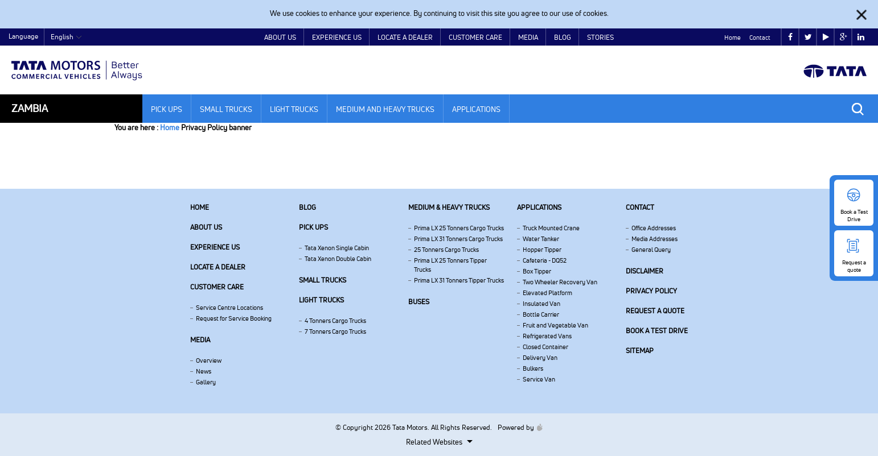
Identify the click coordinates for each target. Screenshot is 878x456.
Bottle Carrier (541, 314)
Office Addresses (653, 228)
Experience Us (337, 37)
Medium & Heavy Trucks (449, 207)
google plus (843, 37)
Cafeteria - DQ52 (545, 260)
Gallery (206, 382)
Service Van (539, 379)
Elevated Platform (547, 293)
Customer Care (475, 37)
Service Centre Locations (229, 308)
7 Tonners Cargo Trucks (335, 331)
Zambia (29, 108)
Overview (208, 360)
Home (732, 38)
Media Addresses (654, 239)
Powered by (517, 427)
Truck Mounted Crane (551, 228)
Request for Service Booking (234, 318)
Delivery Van (540, 358)
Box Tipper (537, 271)
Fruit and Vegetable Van (555, 325)
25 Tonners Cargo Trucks (446, 250)
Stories (600, 37)
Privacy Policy (651, 291)
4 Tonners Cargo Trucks (335, 321)
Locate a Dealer (405, 37)
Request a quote (655, 310)
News (203, 371)
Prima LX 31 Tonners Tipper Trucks (459, 280)
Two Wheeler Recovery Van (560, 282)
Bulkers (533, 368)
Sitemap (640, 350)
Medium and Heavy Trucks (385, 109)
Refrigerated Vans (547, 336)
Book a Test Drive (657, 330)
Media (528, 37)
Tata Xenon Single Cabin (337, 248)
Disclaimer (644, 271)
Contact (759, 38)
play (826, 37)
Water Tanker (541, 239)
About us (206, 227)
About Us (280, 37)
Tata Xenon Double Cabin (338, 259)
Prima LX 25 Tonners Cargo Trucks (459, 228)
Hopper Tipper (542, 250)
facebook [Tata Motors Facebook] (790, 37)
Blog (562, 37)
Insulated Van (541, 304)
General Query (651, 250)
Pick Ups (166, 109)
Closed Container (545, 347)
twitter (808, 37)
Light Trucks (294, 109)
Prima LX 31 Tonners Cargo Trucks (458, 239)
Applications (476, 109)
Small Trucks (226, 109)
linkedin (861, 37)
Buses (418, 301)
